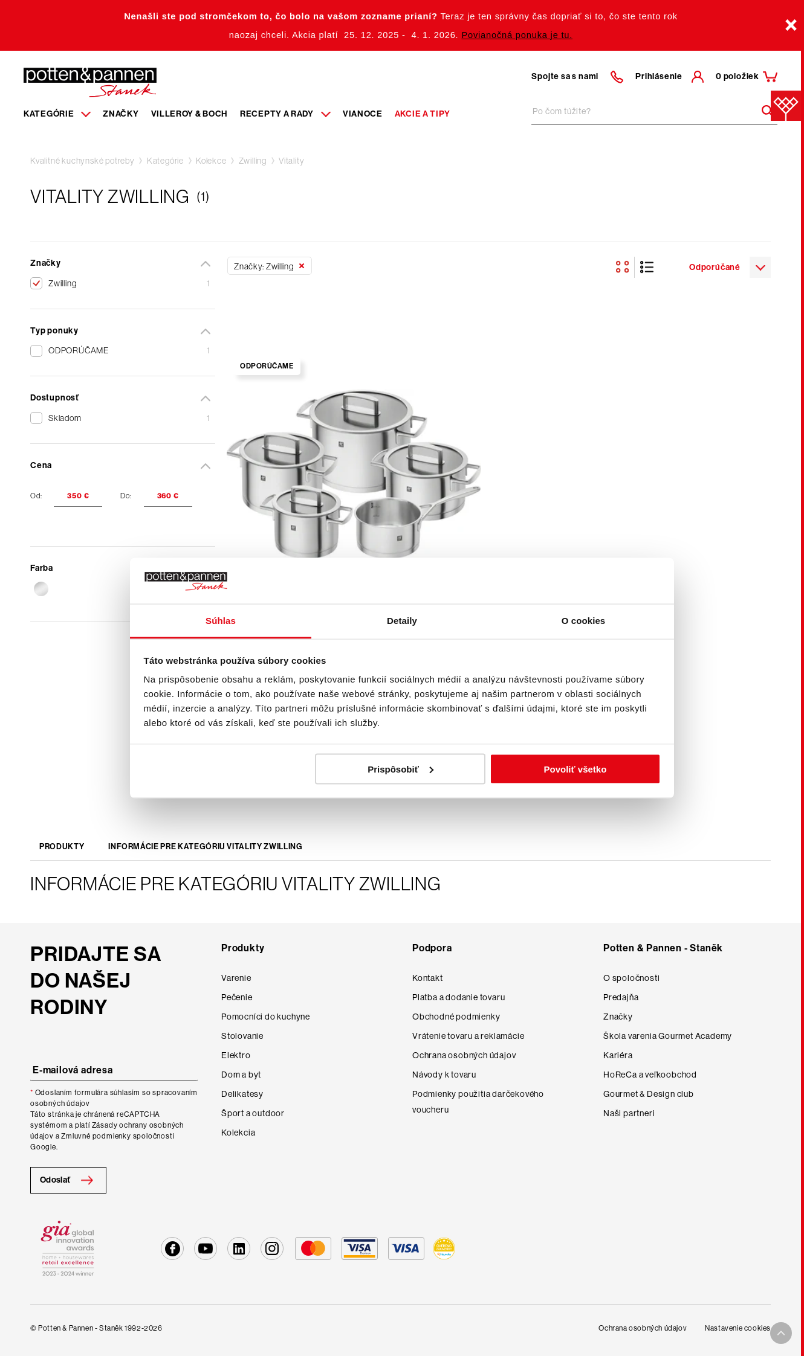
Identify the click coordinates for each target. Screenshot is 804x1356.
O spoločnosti (631, 978)
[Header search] (763, 111)
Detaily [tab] (402, 620)
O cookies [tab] (584, 620)
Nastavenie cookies (738, 1328)
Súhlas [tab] (221, 620)
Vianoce (363, 114)
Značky (120, 114)
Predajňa (620, 997)
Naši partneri (629, 1113)
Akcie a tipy (422, 114)
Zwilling (253, 160)
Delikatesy (242, 1094)
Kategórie (165, 160)
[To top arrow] (781, 1333)
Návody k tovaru (444, 1074)
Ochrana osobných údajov (464, 1055)
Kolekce (211, 160)
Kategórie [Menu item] (57, 114)
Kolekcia (238, 1132)
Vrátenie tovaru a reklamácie (468, 1036)
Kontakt (427, 978)
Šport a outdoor (253, 1113)
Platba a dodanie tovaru (458, 997)
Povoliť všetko (574, 768)
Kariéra (618, 1055)
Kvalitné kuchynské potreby (82, 160)
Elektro (236, 1055)
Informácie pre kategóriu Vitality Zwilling (205, 846)
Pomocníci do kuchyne (265, 1016)
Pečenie (237, 997)
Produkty (61, 846)
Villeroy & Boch (190, 114)
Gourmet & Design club (648, 1094)
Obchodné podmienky (456, 1016)
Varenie (236, 978)
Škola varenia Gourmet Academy (667, 1036)
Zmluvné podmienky (96, 1136)
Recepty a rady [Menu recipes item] (285, 114)
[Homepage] (90, 81)
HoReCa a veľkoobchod (650, 1074)
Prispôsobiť (400, 768)
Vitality (291, 160)
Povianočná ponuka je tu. (516, 35)
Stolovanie (242, 1036)
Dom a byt (241, 1074)
